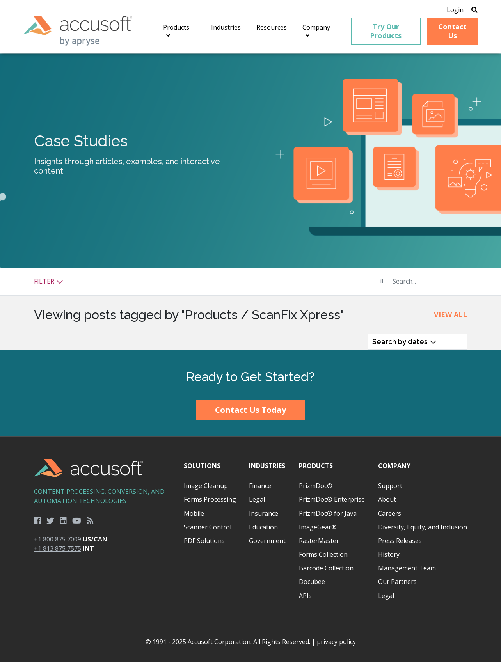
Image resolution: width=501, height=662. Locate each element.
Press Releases (400, 540)
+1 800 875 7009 (57, 539)
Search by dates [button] (404, 341)
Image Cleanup (206, 485)
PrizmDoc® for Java (328, 513)
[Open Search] (474, 10)
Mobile (194, 513)
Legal (257, 499)
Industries (267, 465)
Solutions (202, 465)
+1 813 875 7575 (57, 548)
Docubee (312, 581)
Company (394, 465)
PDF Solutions (204, 540)
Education (263, 527)
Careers (389, 513)
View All (450, 314)
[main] (250, 201)
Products (316, 465)
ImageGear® (318, 527)
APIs (305, 595)
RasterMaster (319, 540)
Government (267, 540)
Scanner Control (207, 527)
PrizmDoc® (315, 485)
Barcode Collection (326, 568)
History (389, 554)
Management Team (407, 568)
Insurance (263, 513)
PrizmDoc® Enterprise (332, 499)
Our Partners (397, 581)
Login (455, 9)
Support (390, 485)
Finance (260, 485)
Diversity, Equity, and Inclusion (422, 527)
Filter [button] (48, 281)
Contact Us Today (250, 410)
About (387, 499)
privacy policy (336, 641)
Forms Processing (210, 499)
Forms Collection (323, 554)
